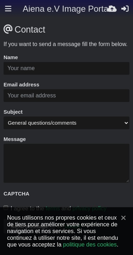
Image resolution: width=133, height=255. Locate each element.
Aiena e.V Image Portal (66, 8)
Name (11, 57)
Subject (13, 112)
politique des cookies (90, 244)
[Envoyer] (112, 9)
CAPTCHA (16, 194)
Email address (21, 84)
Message (15, 139)
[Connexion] (124, 9)
